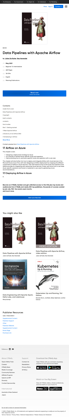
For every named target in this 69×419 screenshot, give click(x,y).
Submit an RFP (6, 378)
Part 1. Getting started (10, 127)
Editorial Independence (26, 415)
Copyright (6, 115)
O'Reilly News (6, 367)
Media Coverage (7, 370)
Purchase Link (7, 333)
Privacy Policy (26, 367)
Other (4, 323)
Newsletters (25, 364)
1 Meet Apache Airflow (10, 130)
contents (5, 121)
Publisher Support (8, 321)
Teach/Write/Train (8, 362)
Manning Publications (13, 80)
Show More (6, 140)
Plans (45, 6)
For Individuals (42, 2)
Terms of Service (6, 415)
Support (25, 358)
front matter (6, 124)
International (7, 389)
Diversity (4, 380)
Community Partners (8, 372)
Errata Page (6, 330)
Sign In (50, 6)
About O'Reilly (7, 358)
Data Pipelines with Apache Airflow (14, 112)
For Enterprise (7, 2)
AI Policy (24, 370)
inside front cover (8, 109)
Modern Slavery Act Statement (43, 415)
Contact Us (25, 362)
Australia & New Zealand (9, 392)
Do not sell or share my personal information (14, 407)
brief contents (7, 118)
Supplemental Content (10, 318)
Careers (4, 364)
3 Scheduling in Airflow (10, 137)
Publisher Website (8, 325)
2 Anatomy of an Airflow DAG (12, 133)
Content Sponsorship (8, 383)
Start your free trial (34, 198)
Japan (4, 395)
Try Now (58, 6)
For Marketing (53, 2)
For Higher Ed (30, 2)
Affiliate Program (7, 375)
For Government (18, 2)
